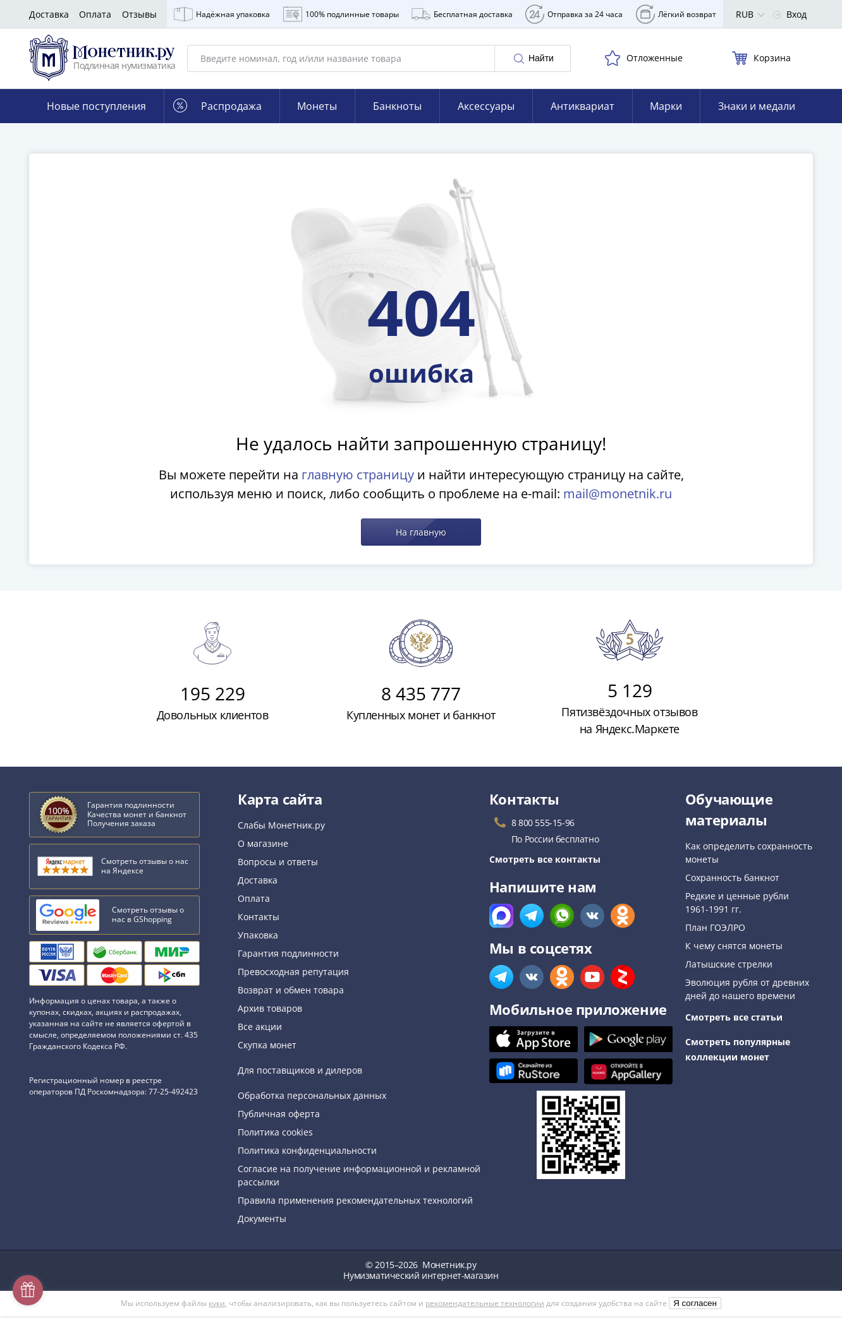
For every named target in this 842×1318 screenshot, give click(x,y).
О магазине (263, 845)
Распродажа (217, 107)
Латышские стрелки (728, 966)
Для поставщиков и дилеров (300, 1072)
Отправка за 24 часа (574, 14)
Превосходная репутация (293, 974)
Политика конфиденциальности (307, 1152)
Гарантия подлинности (288, 955)
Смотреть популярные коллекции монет (737, 1051)
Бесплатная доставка (462, 14)
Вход (790, 14)
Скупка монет (267, 1047)
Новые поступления (96, 108)
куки (217, 1305)
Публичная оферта (279, 1116)
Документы (262, 1220)
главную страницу (358, 476)
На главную (421, 534)
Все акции (260, 1028)
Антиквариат (582, 108)
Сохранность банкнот (732, 879)
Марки (666, 108)
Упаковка (258, 937)
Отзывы (139, 14)
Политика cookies (275, 1134)
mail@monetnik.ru (617, 495)
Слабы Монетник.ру (281, 827)
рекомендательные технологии (484, 1305)
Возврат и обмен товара (291, 992)
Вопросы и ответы (278, 864)
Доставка (49, 14)
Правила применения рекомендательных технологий (355, 1202)
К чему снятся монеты (734, 948)
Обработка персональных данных (312, 1097)
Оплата (95, 14)
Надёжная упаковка (222, 14)
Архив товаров (270, 1010)
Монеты (317, 108)
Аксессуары (486, 108)
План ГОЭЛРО (715, 929)
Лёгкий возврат (676, 14)
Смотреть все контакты (545, 861)
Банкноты (397, 108)
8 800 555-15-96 (543, 824)
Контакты (258, 919)
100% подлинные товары (341, 14)
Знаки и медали (756, 108)
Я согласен (695, 1305)
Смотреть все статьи (734, 1019)
